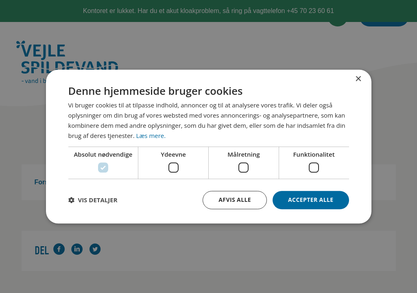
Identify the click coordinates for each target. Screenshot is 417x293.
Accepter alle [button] (310, 199)
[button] (93, 199)
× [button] (358, 79)
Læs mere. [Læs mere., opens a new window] (151, 135)
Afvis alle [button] (234, 199)
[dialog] (208, 146)
